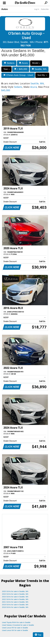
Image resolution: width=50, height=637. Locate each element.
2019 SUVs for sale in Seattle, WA (15, 605)
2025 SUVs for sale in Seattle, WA (15, 591)
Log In (36, 9)
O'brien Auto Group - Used (18, 75)
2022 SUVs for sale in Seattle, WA (15, 599)
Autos (4, 9)
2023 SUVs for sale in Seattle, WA (15, 597)
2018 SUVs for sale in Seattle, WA (15, 607)
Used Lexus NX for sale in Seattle (15, 630)
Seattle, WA (39, 69)
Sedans (9, 63)
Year (6, 69)
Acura (23, 63)
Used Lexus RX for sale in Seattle (15, 628)
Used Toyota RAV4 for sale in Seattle (16, 622)
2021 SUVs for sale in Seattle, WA (15, 602)
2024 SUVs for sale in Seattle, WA (15, 594)
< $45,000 (20, 69)
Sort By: (42, 75)
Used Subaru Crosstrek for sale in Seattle (18, 625)
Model (36, 63)
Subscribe (45, 9)
